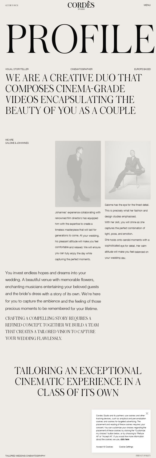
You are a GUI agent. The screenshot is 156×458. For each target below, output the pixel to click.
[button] (147, 413)
